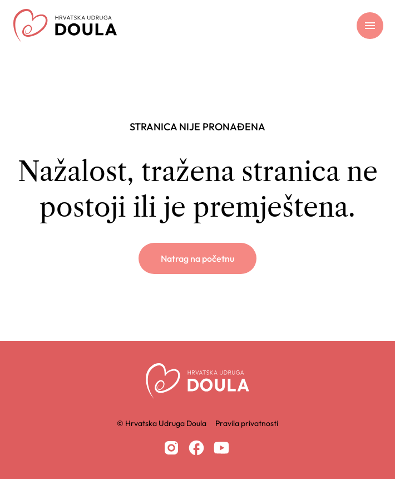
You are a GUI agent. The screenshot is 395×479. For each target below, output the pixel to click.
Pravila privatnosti (246, 423)
